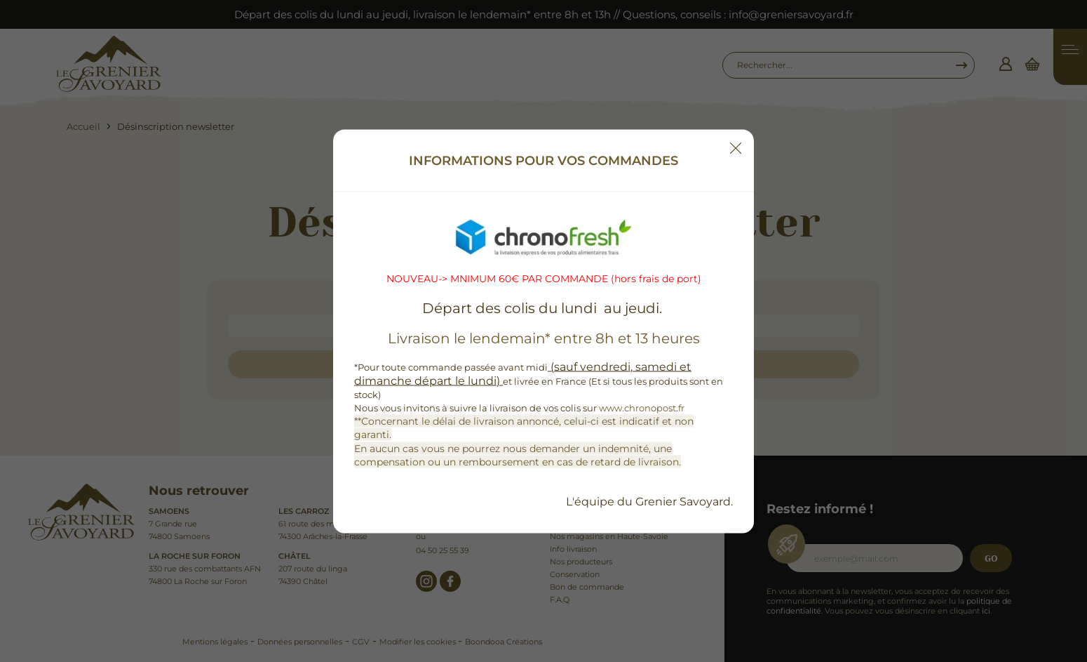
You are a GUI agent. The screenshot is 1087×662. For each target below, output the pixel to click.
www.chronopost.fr (641, 407)
